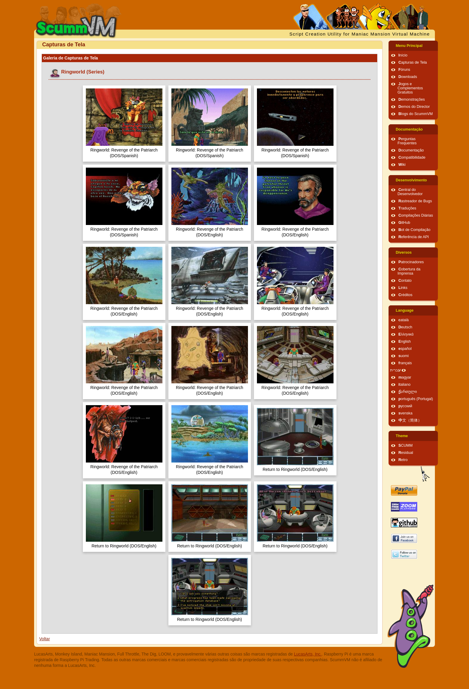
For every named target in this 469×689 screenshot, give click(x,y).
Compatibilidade (411, 157)
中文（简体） (410, 420)
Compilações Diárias (415, 215)
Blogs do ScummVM (415, 114)
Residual (405, 453)
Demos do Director (414, 107)
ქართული (407, 392)
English (404, 341)
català (403, 320)
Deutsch (405, 327)
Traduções (407, 208)
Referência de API (413, 237)
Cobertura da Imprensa (409, 271)
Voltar (44, 638)
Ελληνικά (406, 334)
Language (404, 310)
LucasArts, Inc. (308, 654)
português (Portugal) (415, 399)
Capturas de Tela (412, 62)
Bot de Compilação (414, 230)
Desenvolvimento (411, 180)
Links (402, 288)
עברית (395, 370)
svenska (405, 413)
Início (402, 55)
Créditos (405, 295)
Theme (402, 436)
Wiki (402, 165)
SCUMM (405, 445)
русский (405, 406)
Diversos (404, 252)
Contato (405, 280)
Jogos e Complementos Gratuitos (410, 88)
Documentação (409, 129)
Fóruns (404, 70)
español (405, 349)
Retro (403, 460)
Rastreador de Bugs (415, 201)
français (405, 363)
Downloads (407, 77)
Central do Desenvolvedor (410, 192)
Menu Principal (409, 46)
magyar (404, 377)
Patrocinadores (411, 262)
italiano (404, 384)
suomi (403, 356)
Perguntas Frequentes (407, 141)
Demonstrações (411, 99)
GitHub (404, 223)
